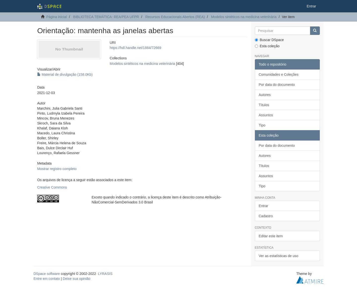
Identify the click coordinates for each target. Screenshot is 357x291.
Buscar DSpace (269, 40)
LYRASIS (105, 274)
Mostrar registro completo (57, 169)
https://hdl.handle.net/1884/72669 (135, 48)
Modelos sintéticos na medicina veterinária (243, 17)
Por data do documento (277, 85)
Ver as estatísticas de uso (278, 256)
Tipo (262, 125)
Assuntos (266, 115)
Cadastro (266, 216)
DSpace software (46, 274)
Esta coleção (267, 46)
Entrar (263, 206)
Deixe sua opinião (76, 279)
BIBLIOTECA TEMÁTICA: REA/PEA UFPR (106, 17)
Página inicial (56, 17)
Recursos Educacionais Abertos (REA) (175, 17)
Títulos (264, 105)
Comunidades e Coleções (278, 74)
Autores (265, 95)
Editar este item (271, 236)
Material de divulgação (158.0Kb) (64, 74)
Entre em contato (46, 279)
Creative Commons (52, 187)
